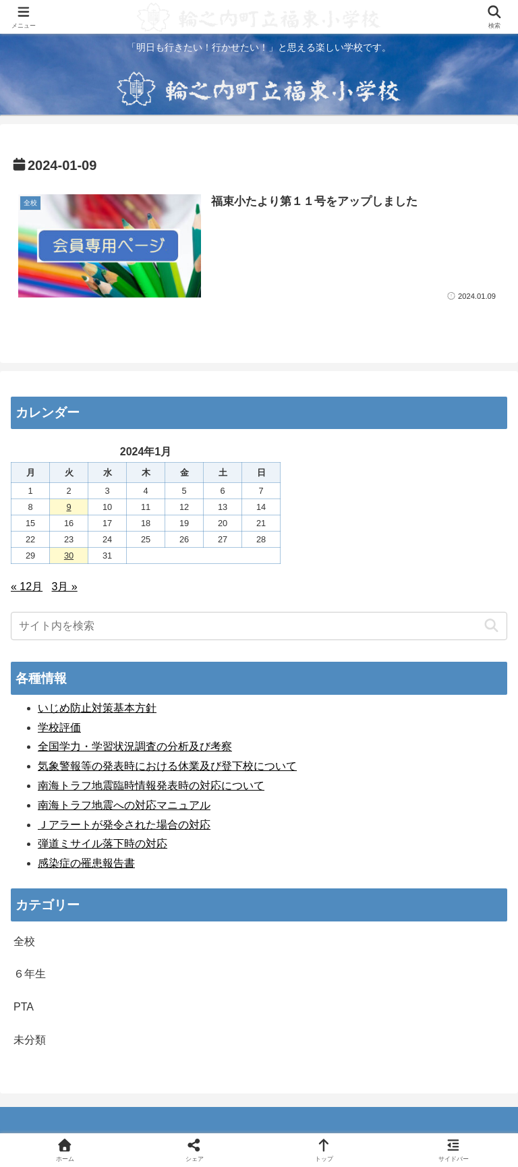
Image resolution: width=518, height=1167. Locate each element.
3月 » (65, 586)
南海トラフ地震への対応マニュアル (124, 805)
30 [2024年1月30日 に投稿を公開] (69, 555)
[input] (259, 626)
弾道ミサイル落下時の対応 (102, 843)
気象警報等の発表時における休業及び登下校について (167, 766)
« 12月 (26, 586)
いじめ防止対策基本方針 (97, 708)
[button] (491, 625)
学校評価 (59, 727)
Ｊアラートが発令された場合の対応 (124, 824)
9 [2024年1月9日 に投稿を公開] (68, 507)
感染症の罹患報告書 (86, 863)
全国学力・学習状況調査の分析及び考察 (135, 746)
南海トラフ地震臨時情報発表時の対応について (151, 785)
